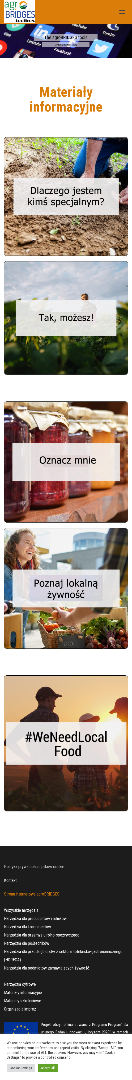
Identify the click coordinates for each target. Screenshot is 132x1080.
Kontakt (10, 880)
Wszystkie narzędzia (21, 910)
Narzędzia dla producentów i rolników (35, 918)
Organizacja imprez (20, 1009)
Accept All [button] (48, 1068)
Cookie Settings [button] (21, 1068)
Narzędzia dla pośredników (26, 943)
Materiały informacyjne (23, 992)
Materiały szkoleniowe (22, 1000)
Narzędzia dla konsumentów (27, 926)
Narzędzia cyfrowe (20, 984)
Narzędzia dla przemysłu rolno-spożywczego (41, 935)
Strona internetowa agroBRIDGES (31, 894)
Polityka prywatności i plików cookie (34, 866)
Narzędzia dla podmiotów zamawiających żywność (46, 968)
